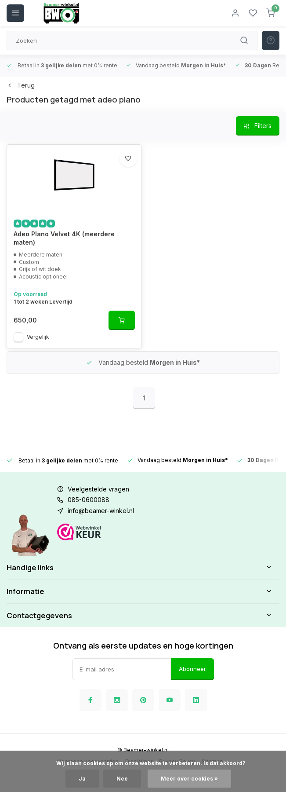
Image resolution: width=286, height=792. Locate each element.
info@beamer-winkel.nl (101, 510)
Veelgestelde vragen (98, 489)
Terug (21, 85)
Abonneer (192, 668)
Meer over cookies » (189, 778)
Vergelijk (38, 337)
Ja (82, 778)
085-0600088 (88, 499)
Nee (122, 778)
